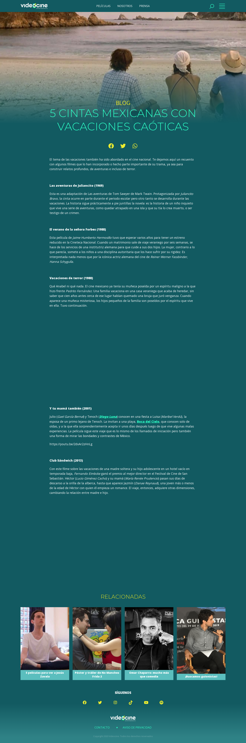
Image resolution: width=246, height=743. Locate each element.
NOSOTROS (124, 6)
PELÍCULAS (103, 6)
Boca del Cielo (148, 421)
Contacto (102, 727)
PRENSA (144, 6)
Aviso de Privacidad (137, 727)
